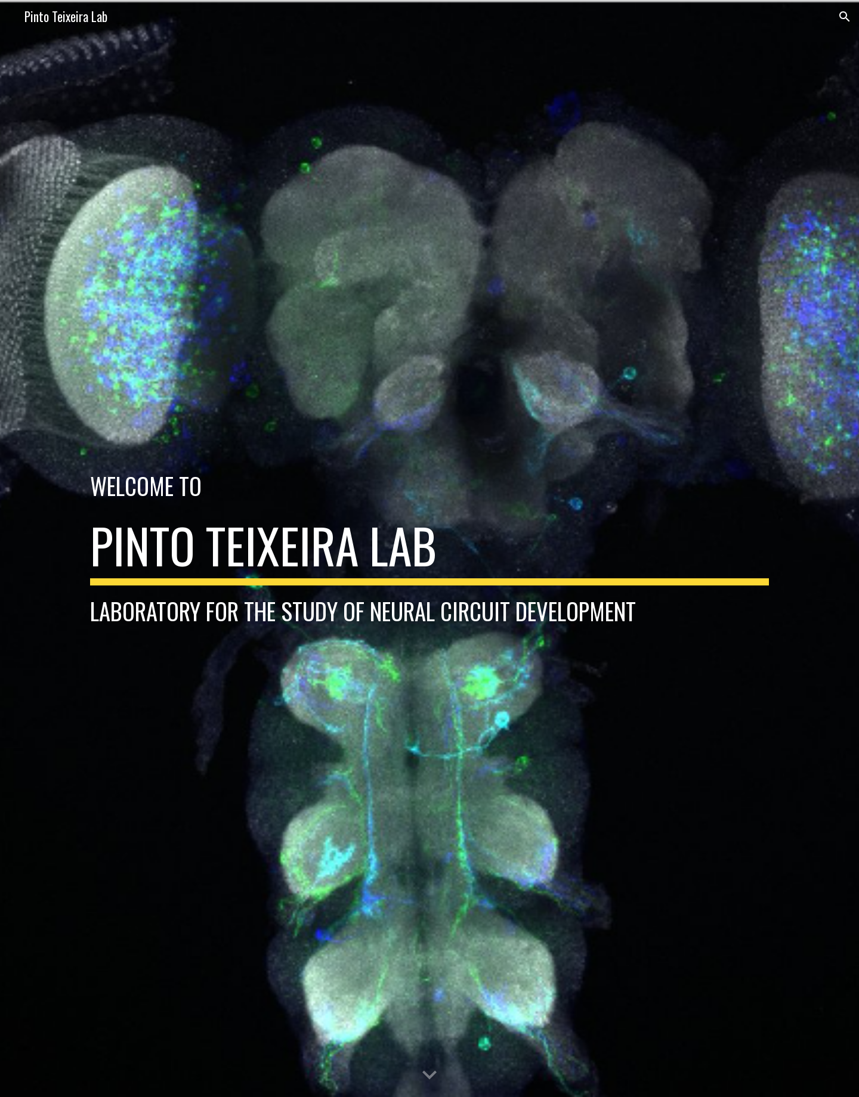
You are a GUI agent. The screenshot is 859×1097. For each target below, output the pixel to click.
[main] (429, 486)
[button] (844, 16)
